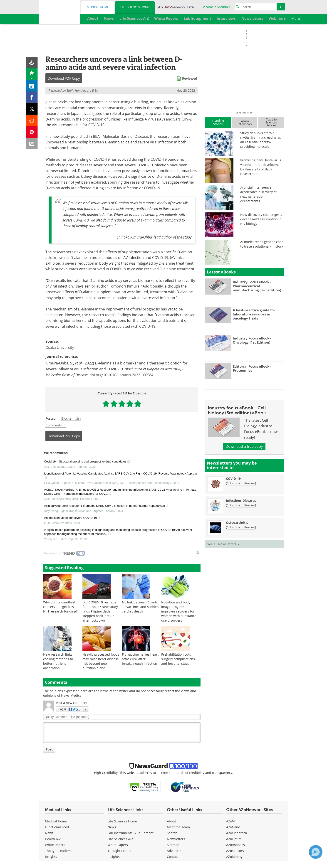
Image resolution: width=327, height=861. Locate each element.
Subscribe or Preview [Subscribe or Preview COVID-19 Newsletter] (241, 483)
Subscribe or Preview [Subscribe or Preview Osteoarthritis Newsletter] (241, 527)
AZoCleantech (236, 833)
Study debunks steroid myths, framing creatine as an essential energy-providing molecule (260, 140)
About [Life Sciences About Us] (171, 821)
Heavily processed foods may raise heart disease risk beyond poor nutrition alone (100, 661)
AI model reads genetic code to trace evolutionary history (261, 244)
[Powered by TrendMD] (64, 553)
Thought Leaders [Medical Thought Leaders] (58, 851)
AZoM (230, 821)
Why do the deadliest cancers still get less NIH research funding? (60, 606)
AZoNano (233, 827)
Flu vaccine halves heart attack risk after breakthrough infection (140, 659)
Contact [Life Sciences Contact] (172, 856)
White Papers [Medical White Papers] (55, 845)
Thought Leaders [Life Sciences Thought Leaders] (120, 851)
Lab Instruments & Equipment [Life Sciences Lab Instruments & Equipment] (131, 833)
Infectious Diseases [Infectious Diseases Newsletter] (241, 500)
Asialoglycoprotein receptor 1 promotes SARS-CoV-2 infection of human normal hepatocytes (106, 506)
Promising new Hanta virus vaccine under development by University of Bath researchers (261, 167)
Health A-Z (53, 839)
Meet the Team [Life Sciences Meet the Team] (178, 827)
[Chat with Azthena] (315, 852)
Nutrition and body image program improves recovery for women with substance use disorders (178, 611)
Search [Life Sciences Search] (172, 833)
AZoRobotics (235, 845)
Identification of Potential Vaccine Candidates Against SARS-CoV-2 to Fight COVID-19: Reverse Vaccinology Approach (121, 476)
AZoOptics (234, 839)
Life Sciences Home (134, 7)
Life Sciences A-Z (120, 839)
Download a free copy (244, 446)
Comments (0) (55, 425)
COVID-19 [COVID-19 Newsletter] (233, 478)
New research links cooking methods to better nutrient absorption (58, 661)
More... (276, 18)
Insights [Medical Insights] (51, 856)
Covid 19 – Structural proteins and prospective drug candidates (87, 462)
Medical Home (98, 7)
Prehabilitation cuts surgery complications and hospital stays (178, 659)
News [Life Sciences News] (112, 827)
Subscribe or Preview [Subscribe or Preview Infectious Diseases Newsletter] (241, 505)
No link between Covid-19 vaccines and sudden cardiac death (140, 606)
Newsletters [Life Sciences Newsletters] (176, 839)
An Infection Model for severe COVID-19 (72, 518)
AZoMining (234, 856)
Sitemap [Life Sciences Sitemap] (173, 845)
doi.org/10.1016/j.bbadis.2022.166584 (121, 374)
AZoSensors (235, 851)
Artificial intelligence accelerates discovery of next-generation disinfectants (258, 194)
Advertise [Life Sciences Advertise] (174, 851)
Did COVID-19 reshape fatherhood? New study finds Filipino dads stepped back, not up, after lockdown (100, 611)
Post (49, 749)
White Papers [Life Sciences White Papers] (118, 845)
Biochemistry (71, 418)
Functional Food (57, 827)
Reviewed (189, 78)
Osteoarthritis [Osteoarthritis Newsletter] (237, 522)
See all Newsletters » (223, 544)
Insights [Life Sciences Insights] (114, 856)
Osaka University (59, 347)
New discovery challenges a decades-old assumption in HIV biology (261, 219)
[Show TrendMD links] (198, 552)
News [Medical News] (49, 833)
